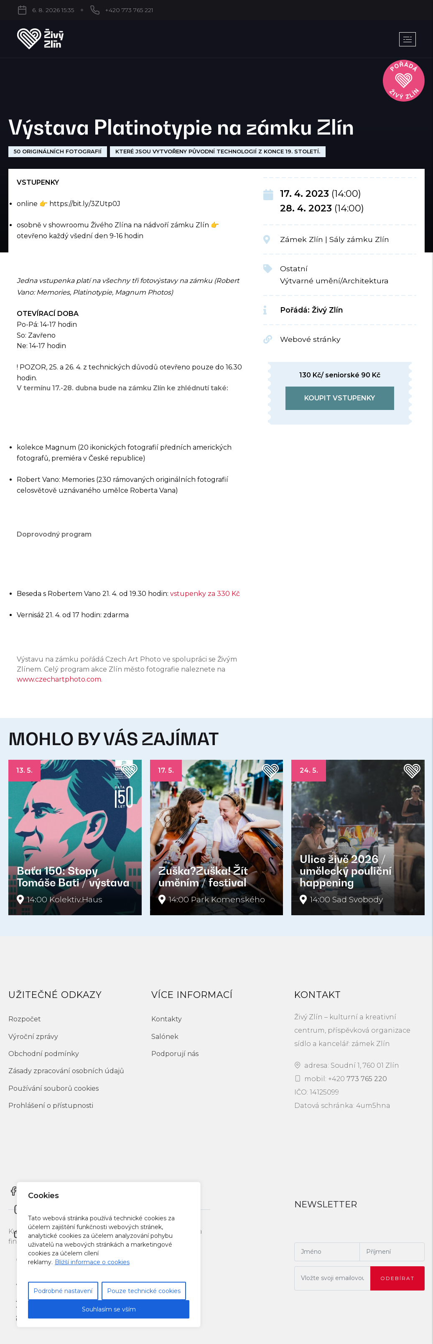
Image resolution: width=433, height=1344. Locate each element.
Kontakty (166, 1019)
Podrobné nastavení (62, 1291)
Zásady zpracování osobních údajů (66, 1071)
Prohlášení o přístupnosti (50, 1106)
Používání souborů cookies (53, 1088)
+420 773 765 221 (87, 10)
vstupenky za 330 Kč (205, 594)
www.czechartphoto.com (59, 679)
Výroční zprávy (33, 1037)
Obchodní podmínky (43, 1054)
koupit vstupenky (339, 398)
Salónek (164, 1037)
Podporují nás (175, 1054)
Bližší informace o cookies (92, 1262)
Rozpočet (24, 1019)
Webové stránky (310, 339)
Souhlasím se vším (109, 1309)
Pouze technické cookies (144, 1291)
